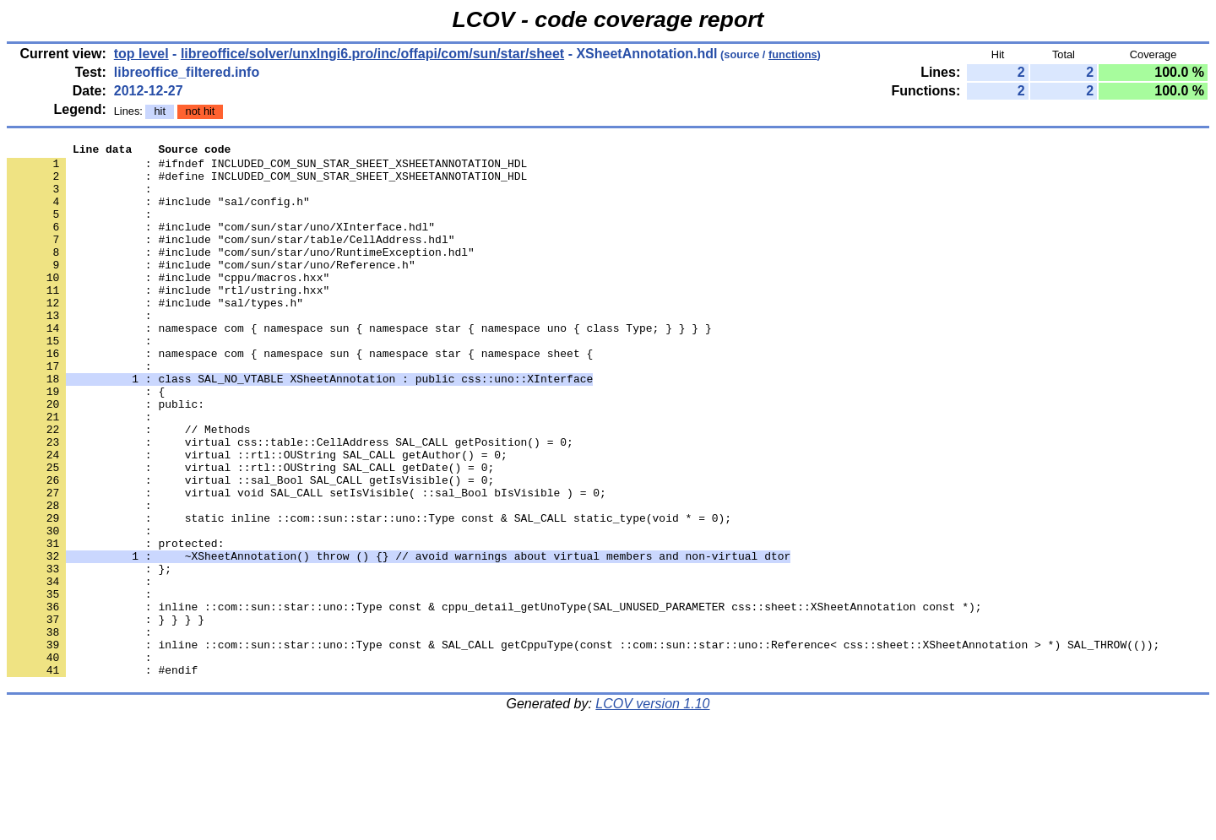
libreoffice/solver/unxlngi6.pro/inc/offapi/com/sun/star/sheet (372, 53)
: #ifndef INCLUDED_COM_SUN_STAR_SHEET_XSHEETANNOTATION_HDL (267, 168)
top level (141, 53)
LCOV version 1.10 (652, 810)
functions (792, 54)
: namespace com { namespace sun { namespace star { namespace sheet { (300, 396)
